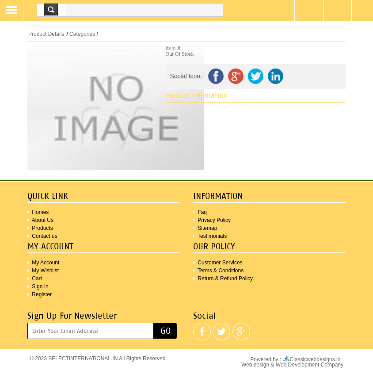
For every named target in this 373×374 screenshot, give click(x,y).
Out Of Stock (180, 54)
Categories (82, 34)
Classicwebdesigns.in (313, 359)
